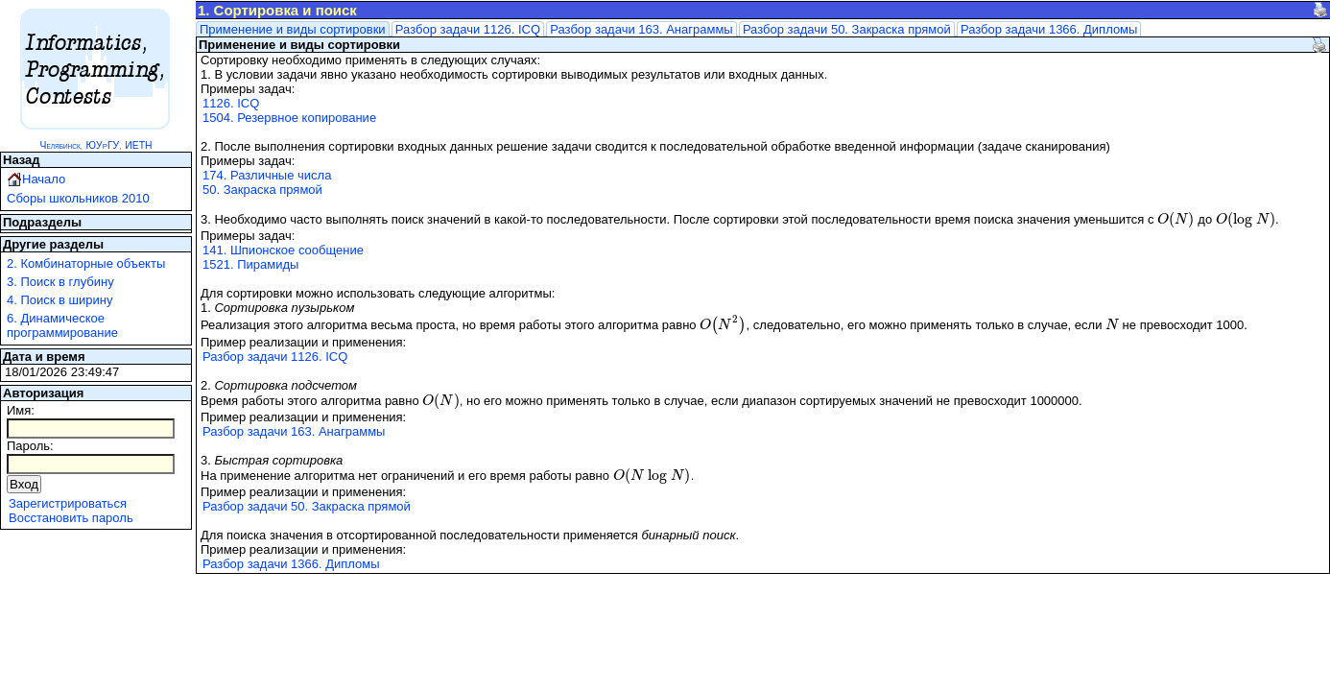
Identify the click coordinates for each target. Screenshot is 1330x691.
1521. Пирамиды (250, 264)
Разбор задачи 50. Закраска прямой (847, 29)
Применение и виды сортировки (293, 29)
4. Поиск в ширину (59, 300)
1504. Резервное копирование (289, 117)
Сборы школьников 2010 (78, 198)
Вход (24, 484)
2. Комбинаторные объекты (86, 263)
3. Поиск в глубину (60, 281)
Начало (43, 179)
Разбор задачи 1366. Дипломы (1049, 29)
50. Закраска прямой (262, 189)
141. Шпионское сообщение (283, 250)
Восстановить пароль (71, 518)
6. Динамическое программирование (62, 325)
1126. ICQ (230, 103)
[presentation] (1176, 219)
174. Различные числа (266, 175)
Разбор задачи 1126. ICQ (467, 29)
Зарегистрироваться (68, 503)
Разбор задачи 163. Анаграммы (641, 29)
